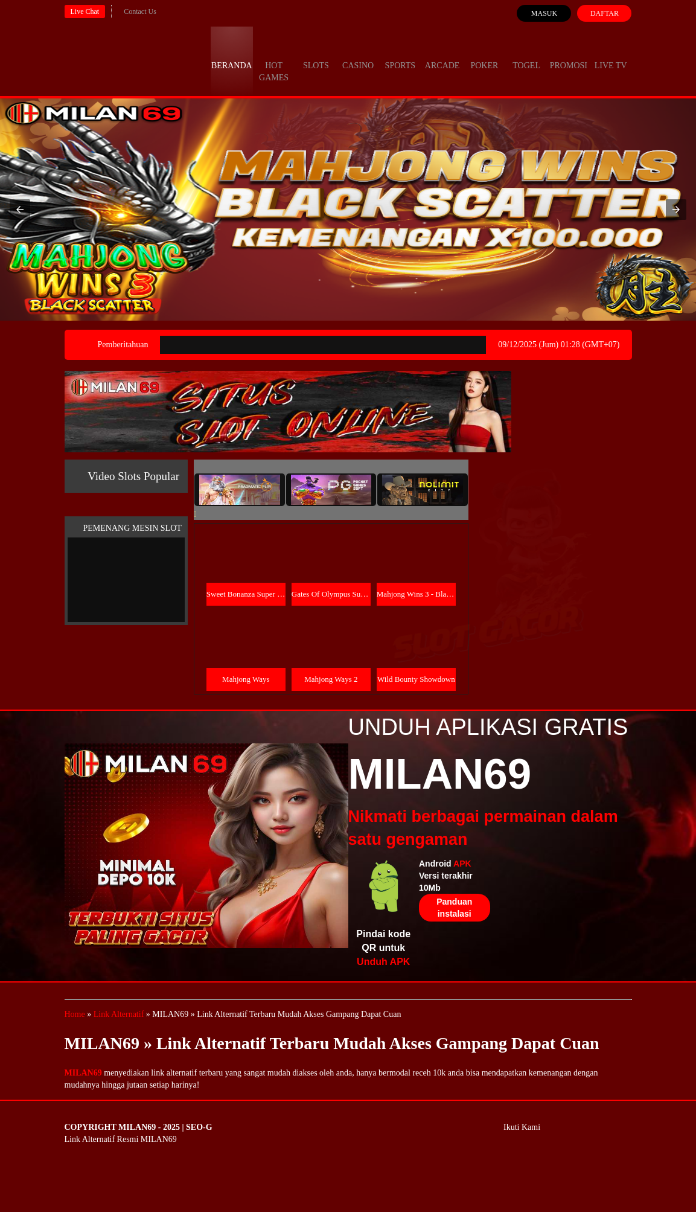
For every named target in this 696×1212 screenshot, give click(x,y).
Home (75, 1014)
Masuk (544, 13)
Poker (484, 54)
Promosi (568, 54)
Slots (316, 54)
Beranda (231, 54)
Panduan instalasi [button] (454, 908)
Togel (526, 54)
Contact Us (140, 11)
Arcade (442, 54)
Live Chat (85, 11)
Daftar (604, 13)
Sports (400, 54)
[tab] (239, 489)
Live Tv (611, 54)
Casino (358, 54)
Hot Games (274, 60)
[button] (20, 209)
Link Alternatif (119, 1014)
